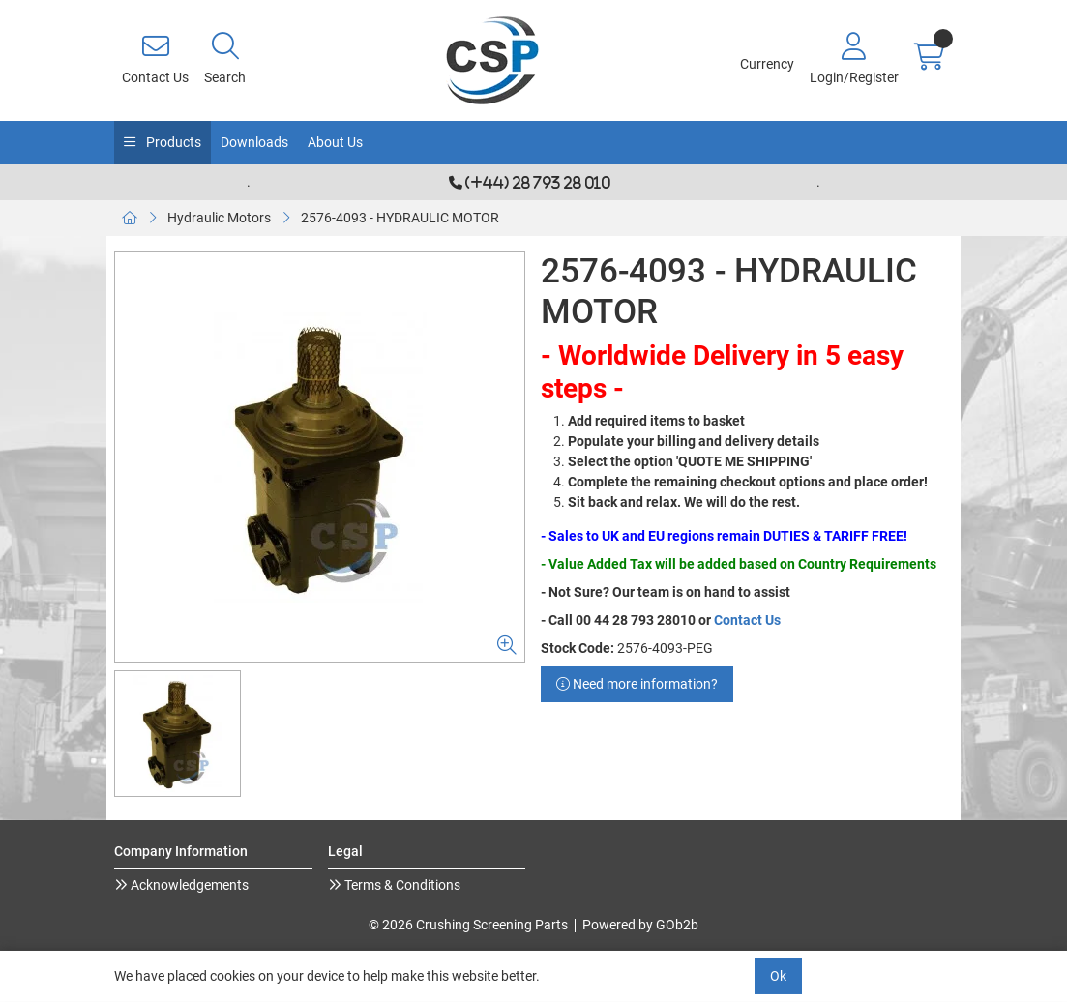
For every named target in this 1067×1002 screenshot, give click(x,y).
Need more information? (637, 684)
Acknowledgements (188, 885)
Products (172, 142)
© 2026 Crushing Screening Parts (468, 924)
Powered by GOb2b (640, 924)
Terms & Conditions (400, 885)
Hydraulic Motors (219, 217)
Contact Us (747, 620)
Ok (778, 976)
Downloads (254, 142)
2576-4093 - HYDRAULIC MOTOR (400, 217)
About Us (335, 142)
